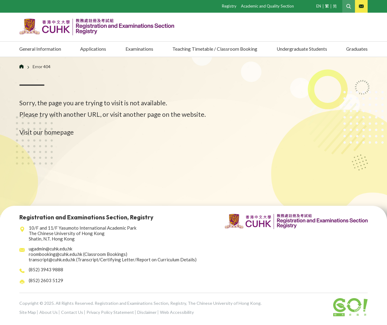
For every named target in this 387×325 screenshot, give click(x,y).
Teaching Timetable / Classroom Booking (212, 49)
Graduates (355, 49)
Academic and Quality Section (267, 6)
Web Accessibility (177, 312)
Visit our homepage (46, 132)
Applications (94, 49)
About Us (48, 312)
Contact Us (72, 312)
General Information (42, 49)
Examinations (137, 49)
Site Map (27, 312)
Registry (229, 6)
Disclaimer (147, 312)
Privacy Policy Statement (110, 312)
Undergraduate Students (300, 49)
